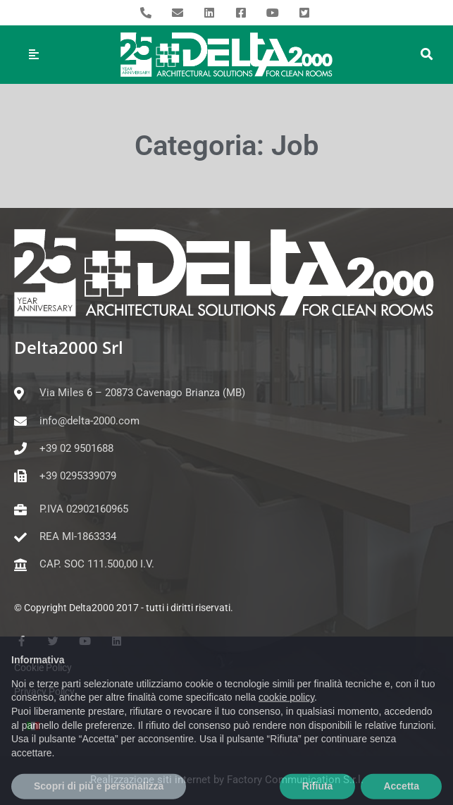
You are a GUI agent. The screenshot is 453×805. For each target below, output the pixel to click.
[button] (426, 54)
